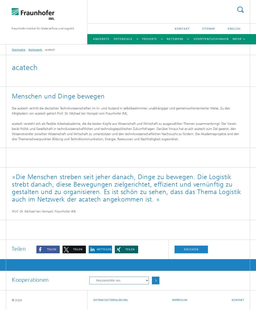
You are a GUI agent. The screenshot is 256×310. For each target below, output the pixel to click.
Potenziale (123, 39)
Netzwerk (175, 39)
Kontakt (182, 28)
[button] (48, 249)
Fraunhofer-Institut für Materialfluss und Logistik (43, 28)
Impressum (179, 300)
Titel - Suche (240, 10)
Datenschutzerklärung (110, 300)
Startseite (18, 49)
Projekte (149, 39)
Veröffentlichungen (210, 39)
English (234, 28)
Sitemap (208, 28)
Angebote (101, 39)
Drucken (191, 249)
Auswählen (155, 280)
